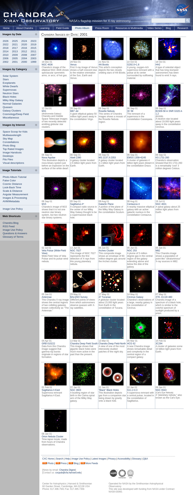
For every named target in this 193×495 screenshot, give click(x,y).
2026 (5, 41)
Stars (6, 79)
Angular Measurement (15, 194)
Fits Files (8, 159)
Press (64, 463)
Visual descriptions (13, 162)
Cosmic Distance (12, 183)
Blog (168, 28)
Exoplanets (9, 82)
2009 (15, 54)
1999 (33, 61)
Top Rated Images (13, 149)
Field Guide (62, 28)
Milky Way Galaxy (13, 100)
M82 (158, 250)
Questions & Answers (15, 233)
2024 (24, 41)
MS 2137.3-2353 (107, 157)
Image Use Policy (13, 208)
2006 (5, 58)
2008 (24, 54)
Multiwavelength (12, 135)
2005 (15, 58)
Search (59, 458)
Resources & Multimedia (129, 28)
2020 (24, 44)
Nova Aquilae (48, 157)
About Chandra (24, 28)
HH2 (158, 64)
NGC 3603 (75, 390)
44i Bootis (104, 64)
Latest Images (99, 458)
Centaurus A (133, 204)
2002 (5, 61)
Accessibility (124, 458)
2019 (33, 44)
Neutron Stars (11, 93)
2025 (15, 41)
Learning (45, 28)
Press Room (102, 28)
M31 (44, 111)
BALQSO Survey (79, 297)
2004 (24, 58)
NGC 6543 (161, 390)
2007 (33, 54)
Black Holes (9, 96)
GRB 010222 (48, 343)
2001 (15, 61)
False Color (9, 180)
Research (182, 28)
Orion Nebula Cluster (52, 436)
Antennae (47, 297)
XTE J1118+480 (164, 297)
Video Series (154, 28)
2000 (24, 61)
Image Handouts (12, 152)
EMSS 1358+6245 (136, 157)
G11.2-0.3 (132, 390)
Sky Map (8, 138)
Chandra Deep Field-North (112, 343)
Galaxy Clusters (12, 110)
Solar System (10, 75)
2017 (15, 47)
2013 (15, 51)
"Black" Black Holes (109, 390)
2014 (5, 51)
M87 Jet (74, 111)
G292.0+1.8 (133, 64)
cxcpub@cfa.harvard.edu (68, 472)
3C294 (159, 343)
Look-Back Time (12, 187)
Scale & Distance (12, 190)
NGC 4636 (47, 64)
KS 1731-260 (162, 157)
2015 (33, 47)
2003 (33, 58)
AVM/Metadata (11, 201)
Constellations (11, 142)
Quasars (7, 107)
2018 (5, 47)
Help (67, 458)
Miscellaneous (11, 117)
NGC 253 (132, 250)
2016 (24, 47)
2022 (5, 44)
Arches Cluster (106, 250)
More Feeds (92, 463)
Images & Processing (15, 197)
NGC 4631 (161, 204)
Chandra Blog (11, 222)
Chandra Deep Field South (84, 343)
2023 (33, 41)
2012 (24, 51)
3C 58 (130, 111)
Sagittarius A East (51, 390)
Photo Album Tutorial (14, 177)
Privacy (112, 458)
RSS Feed (9, 226)
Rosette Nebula (107, 111)
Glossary (136, 458)
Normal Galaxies (12, 103)
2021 (15, 44)
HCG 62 (131, 343)
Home (6, 28)
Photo (50, 463)
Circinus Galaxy (135, 297)
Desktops (8, 156)
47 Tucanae (105, 297)
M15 (44, 204)
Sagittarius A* (77, 204)
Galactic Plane (106, 204)
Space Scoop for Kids (15, 131)
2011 (33, 51)
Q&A (145, 458)
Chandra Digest (67, 470)
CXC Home (48, 458)
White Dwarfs (10, 86)
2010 (5, 54)
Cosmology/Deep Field (16, 114)
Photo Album (82, 28)
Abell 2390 (75, 157)
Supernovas (9, 89)
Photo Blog (9, 145)
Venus (73, 64)
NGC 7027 (75, 250)
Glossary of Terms (13, 236)
